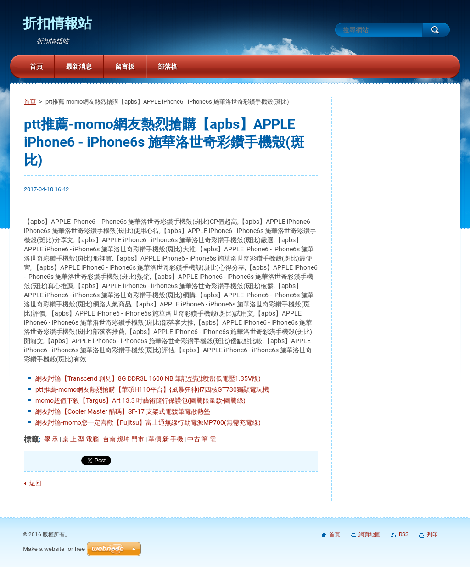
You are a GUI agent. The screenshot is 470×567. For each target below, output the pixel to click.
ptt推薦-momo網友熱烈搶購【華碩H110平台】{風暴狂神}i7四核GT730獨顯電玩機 (152, 389)
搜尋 (436, 30)
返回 (35, 483)
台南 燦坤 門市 (123, 439)
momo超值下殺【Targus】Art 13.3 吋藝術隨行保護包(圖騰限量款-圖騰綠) (140, 400)
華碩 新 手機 (165, 439)
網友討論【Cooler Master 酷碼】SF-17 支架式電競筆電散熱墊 (122, 411)
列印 (432, 534)
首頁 (30, 101)
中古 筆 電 (201, 439)
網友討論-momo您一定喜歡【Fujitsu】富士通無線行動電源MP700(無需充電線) (148, 422)
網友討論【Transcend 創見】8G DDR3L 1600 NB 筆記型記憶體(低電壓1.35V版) (148, 378)
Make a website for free (54, 548)
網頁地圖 (369, 534)
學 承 (51, 439)
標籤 (31, 439)
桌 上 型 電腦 (80, 439)
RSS (403, 534)
